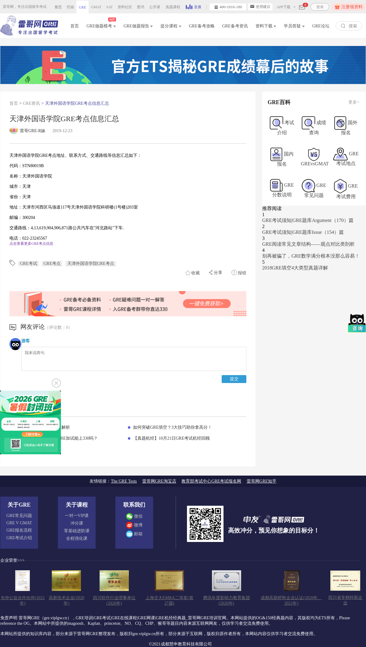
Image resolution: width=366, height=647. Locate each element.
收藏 (192, 272)
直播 (193, 6)
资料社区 (125, 7)
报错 (239, 272)
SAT (109, 7)
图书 (140, 7)
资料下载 (265, 26)
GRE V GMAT (19, 523)
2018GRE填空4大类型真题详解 (295, 267)
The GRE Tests (124, 481)
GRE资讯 (31, 103)
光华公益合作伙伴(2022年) (23, 601)
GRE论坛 (320, 26)
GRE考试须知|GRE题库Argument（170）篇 (308, 220)
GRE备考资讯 (235, 26)
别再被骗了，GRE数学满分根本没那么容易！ (311, 255)
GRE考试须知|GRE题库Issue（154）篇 (303, 232)
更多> (353, 102)
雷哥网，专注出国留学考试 (25, 7)
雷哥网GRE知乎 (261, 481)
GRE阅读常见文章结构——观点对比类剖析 (308, 244)
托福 (70, 7)
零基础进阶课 (77, 531)
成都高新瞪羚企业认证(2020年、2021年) (291, 601)
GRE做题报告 (138, 26)
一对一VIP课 (77, 515)
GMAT (96, 7)
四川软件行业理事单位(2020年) (114, 601)
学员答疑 (294, 26)
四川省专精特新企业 (345, 600)
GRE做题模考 (101, 24)
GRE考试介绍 (19, 538)
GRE (82, 7)
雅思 (58, 7)
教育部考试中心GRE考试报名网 (211, 481)
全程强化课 (76, 538)
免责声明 (8, 618)
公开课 (154, 7)
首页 (74, 26)
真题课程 (173, 7)
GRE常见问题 (19, 515)
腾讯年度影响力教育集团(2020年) (226, 601)
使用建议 (260, 7)
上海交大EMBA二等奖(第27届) (169, 601)
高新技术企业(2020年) (66, 601)
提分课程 (170, 26)
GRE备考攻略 (202, 26)
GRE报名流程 (19, 530)
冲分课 (76, 523)
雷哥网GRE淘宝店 (159, 481)
